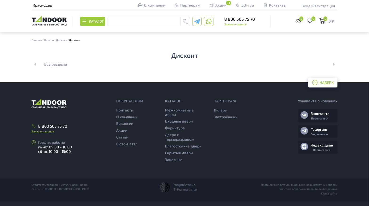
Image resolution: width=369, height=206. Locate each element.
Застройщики (225, 117)
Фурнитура (175, 128)
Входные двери (179, 121)
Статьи (122, 137)
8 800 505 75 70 (239, 19)
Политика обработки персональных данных (307, 188)
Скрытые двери (179, 153)
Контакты (125, 110)
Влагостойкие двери (183, 146)
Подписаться (320, 118)
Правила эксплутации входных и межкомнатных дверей (299, 184)
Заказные (173, 159)
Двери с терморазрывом (179, 136)
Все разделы (55, 64)
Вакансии (124, 123)
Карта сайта (329, 193)
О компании (126, 117)
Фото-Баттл (126, 144)
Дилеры (221, 110)
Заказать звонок (235, 24)
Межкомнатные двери (179, 112)
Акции (121, 130)
